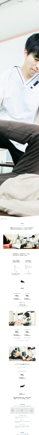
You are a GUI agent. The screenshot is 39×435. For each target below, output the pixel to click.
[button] (37, 1)
